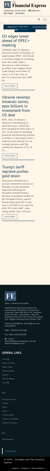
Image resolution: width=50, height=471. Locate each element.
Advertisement (7, 439)
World (4, 407)
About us (15, 468)
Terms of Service (37, 468)
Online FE (34, 11)
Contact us (25, 468)
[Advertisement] (25, 256)
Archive (20, 13)
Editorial (5, 375)
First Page (5, 359)
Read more (9, 86)
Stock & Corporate (9, 399)
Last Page (5, 382)
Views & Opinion (8, 371)
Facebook (10, 451)
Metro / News (7, 367)
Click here (23, 30)
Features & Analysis (9, 423)
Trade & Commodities (10, 419)
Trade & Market (8, 415)
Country (5, 403)
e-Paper (8, 13)
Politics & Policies (8, 363)
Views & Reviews (8, 379)
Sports (4, 411)
